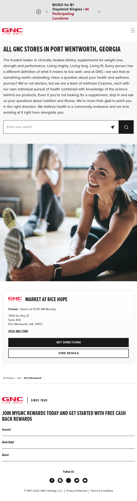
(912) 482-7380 (18, 331)
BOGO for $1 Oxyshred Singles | (70, 11)
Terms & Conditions (102, 490)
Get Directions (44, 341)
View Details (68, 353)
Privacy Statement (76, 490)
